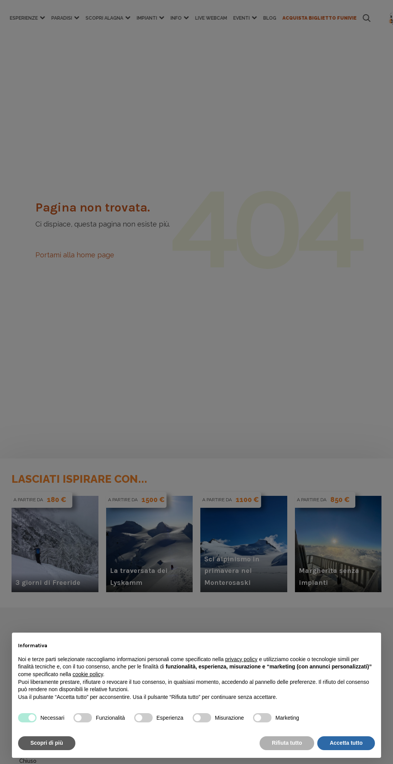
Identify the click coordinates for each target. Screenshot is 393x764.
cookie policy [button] (88, 674)
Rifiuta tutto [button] (287, 743)
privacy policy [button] (241, 659)
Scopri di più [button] (46, 743)
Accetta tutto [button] (346, 743)
